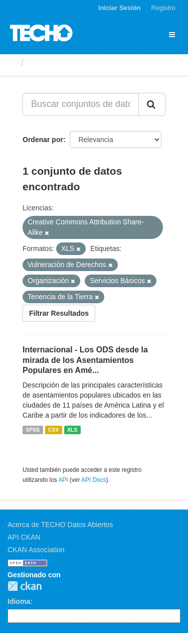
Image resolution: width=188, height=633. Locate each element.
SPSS (33, 430)
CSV (53, 430)
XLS (72, 430)
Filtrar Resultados (59, 313)
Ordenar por (43, 140)
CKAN (25, 586)
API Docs (93, 479)
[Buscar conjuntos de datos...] (81, 104)
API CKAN (24, 537)
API (63, 479)
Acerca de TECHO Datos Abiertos (60, 525)
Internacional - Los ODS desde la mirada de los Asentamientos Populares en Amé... (85, 360)
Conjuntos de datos (71, 63)
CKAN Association (36, 550)
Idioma (19, 601)
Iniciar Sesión (119, 8)
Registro (163, 8)
